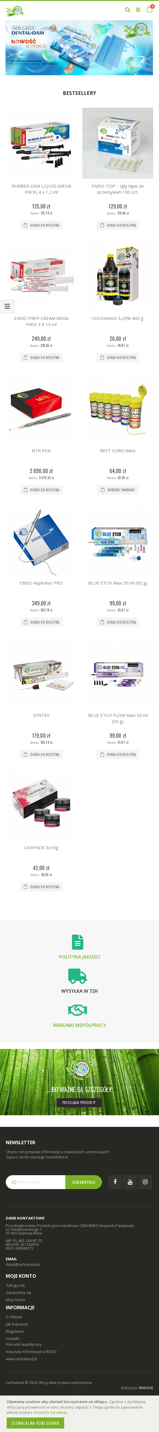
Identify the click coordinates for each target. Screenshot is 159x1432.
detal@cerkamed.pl (23, 1264)
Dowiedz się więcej (50, 1412)
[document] (80, 1414)
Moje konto (15, 1299)
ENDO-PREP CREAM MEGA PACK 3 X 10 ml (41, 321)
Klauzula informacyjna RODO (31, 1351)
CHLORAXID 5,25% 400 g (117, 318)
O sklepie (14, 1316)
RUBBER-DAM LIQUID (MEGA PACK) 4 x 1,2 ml (41, 189)
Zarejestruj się (18, 1292)
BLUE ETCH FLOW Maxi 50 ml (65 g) (118, 718)
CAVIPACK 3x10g (41, 847)
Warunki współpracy (79, 1025)
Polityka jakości (79, 957)
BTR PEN (41, 450)
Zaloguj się (15, 1285)
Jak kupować (17, 1324)
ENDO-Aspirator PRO (41, 583)
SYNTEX (41, 715)
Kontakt (12, 1338)
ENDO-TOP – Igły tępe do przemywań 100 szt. (118, 189)
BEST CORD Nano (118, 450)
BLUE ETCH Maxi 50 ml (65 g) (117, 583)
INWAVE (145, 1387)
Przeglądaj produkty (78, 1102)
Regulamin (15, 1331)
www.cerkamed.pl (21, 1358)
